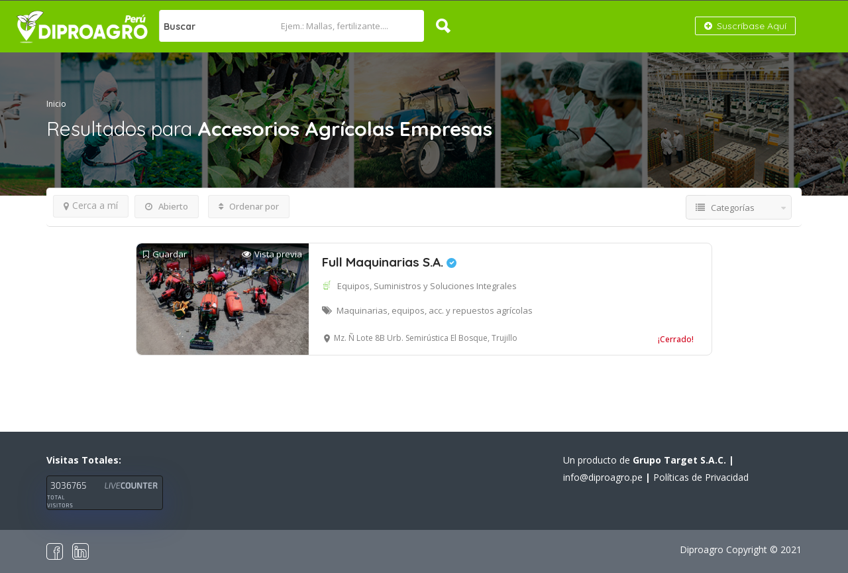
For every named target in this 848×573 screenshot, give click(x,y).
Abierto (166, 206)
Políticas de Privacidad (701, 477)
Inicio (56, 103)
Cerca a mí (91, 205)
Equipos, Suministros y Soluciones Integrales (427, 286)
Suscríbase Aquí (745, 26)
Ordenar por (249, 206)
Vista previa (272, 254)
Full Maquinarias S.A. (389, 262)
